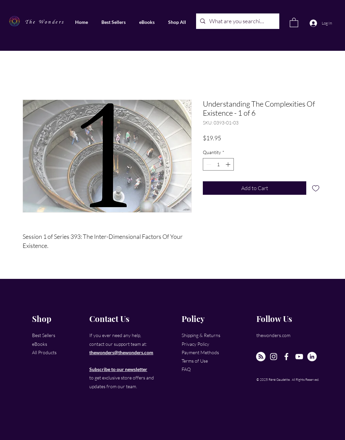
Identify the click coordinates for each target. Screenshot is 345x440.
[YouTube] (299, 356)
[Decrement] (208, 164)
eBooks (39, 344)
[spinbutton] (218, 164)
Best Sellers (43, 335)
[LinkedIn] (312, 356)
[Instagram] (273, 356)
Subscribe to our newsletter (118, 369)
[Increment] (228, 164)
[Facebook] (286, 356)
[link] (294, 22)
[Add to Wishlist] (315, 188)
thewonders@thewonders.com (121, 352)
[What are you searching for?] (237, 21)
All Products (44, 352)
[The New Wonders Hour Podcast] (260, 356)
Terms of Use (195, 361)
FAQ (186, 369)
